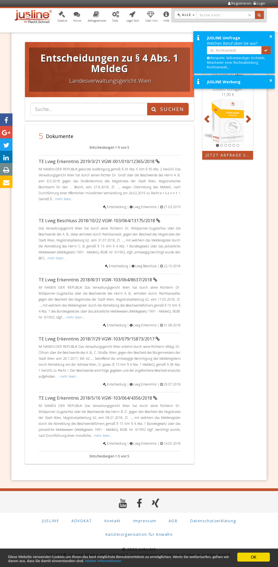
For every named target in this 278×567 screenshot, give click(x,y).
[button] (62, 17)
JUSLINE (50, 520)
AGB (173, 520)
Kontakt (112, 520)
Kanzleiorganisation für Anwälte (139, 534)
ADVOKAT (81, 520)
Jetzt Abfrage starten (229, 155)
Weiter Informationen (160, 561)
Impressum (144, 520)
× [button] (270, 36)
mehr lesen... (64, 199)
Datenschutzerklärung (213, 520)
